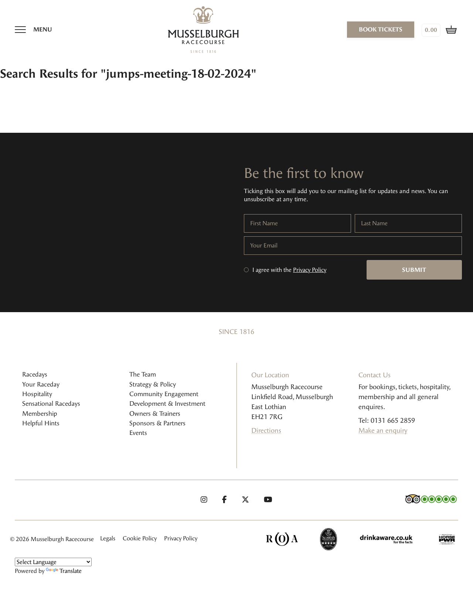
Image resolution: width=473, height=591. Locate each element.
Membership (39, 413)
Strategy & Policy (152, 384)
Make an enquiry (382, 430)
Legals (107, 538)
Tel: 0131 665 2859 (386, 420)
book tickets (380, 29)
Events (138, 432)
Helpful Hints (40, 423)
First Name (264, 223)
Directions (266, 430)
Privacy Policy (309, 269)
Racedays (34, 374)
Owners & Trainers (154, 413)
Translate (64, 570)
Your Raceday (40, 384)
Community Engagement (163, 394)
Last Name (374, 223)
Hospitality (37, 394)
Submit (414, 269)
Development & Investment (167, 403)
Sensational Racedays (51, 403)
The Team (142, 374)
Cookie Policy (140, 538)
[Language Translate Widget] (53, 562)
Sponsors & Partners (157, 423)
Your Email (264, 245)
